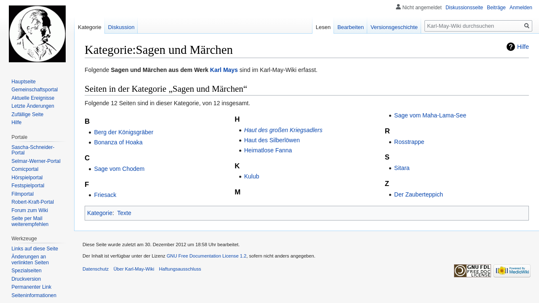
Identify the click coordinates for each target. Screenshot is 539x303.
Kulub (251, 176)
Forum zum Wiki (29, 210)
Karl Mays (224, 69)
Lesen (323, 27)
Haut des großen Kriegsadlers (283, 130)
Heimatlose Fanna (268, 150)
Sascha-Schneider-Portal (32, 150)
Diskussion (121, 27)
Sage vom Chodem (119, 168)
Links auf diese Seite (34, 249)
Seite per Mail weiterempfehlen (29, 221)
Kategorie (99, 213)
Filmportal (22, 194)
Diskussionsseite (464, 8)
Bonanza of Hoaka (118, 142)
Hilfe (523, 46)
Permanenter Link (31, 287)
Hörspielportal (27, 178)
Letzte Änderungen (32, 106)
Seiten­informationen (33, 295)
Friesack (105, 194)
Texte (124, 213)
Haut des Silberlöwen (272, 140)
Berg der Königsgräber (123, 132)
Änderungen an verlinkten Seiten (30, 260)
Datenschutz (96, 268)
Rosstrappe (409, 141)
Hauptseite (23, 82)
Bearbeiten (350, 27)
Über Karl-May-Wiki (133, 268)
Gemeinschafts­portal (34, 90)
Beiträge (496, 8)
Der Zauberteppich (418, 194)
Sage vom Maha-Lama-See (430, 115)
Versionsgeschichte (394, 27)
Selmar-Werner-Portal (35, 161)
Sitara (402, 168)
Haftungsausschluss (180, 268)
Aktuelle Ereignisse (32, 98)
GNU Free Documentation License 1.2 (207, 255)
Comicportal (24, 169)
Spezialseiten (26, 271)
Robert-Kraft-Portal (32, 202)
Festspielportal (27, 186)
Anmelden (521, 8)
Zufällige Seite (27, 114)
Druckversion (26, 279)
